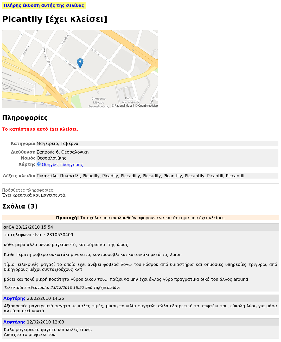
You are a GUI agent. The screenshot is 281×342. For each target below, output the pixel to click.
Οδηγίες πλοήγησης (60, 164)
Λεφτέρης (14, 298)
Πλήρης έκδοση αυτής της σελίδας (44, 5)
